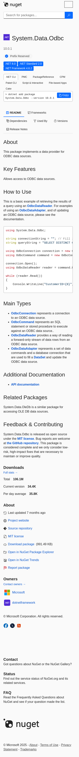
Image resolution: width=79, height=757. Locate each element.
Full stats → (10, 472)
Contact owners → (14, 584)
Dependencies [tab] (16, 121)
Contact (10, 659)
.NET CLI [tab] (11, 76)
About (33, 745)
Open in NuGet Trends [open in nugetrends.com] (23, 560)
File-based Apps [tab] (58, 82)
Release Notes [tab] (17, 129)
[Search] (69, 15)
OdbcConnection (23, 313)
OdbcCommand (22, 322)
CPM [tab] (62, 76)
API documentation (25, 384)
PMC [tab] (24, 76)
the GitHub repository (22, 443)
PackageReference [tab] (43, 76)
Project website (18, 520)
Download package (21, 544)
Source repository (20, 528)
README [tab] (13, 113)
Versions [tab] (61, 121)
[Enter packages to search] (34, 15)
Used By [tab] (40, 121)
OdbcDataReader (39, 206)
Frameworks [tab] (37, 113)
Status (9, 674)
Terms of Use (49, 745)
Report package (19, 567)
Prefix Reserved (20, 56)
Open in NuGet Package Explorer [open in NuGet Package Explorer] (31, 552)
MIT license (25, 438)
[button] (64, 95)
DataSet (39, 357)
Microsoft (18, 592)
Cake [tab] (9, 88)
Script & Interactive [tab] (32, 82)
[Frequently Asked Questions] (7, 692)
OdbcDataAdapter (32, 210)
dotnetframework (23, 602)
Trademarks (28, 749)
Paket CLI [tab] (11, 82)
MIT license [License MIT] (16, 536)
